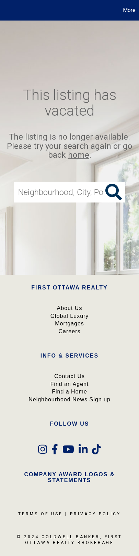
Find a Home (69, 392)
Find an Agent (69, 384)
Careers (70, 331)
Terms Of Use (40, 514)
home (78, 155)
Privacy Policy (95, 514)
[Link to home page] (6, 10)
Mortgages (69, 323)
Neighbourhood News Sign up (69, 399)
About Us (69, 308)
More (129, 10)
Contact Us (69, 376)
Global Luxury (69, 316)
